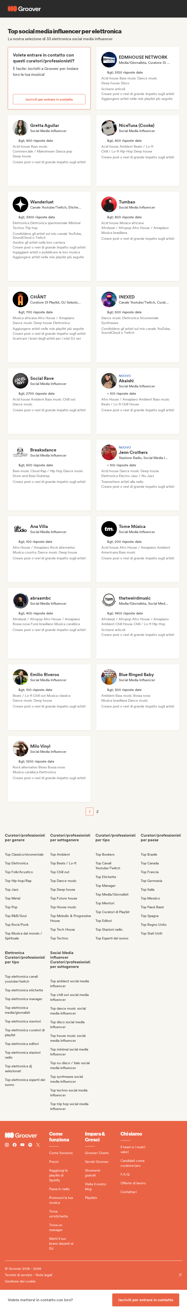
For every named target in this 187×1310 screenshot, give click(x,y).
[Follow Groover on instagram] (7, 1145)
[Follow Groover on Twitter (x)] (38, 1145)
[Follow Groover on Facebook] (15, 1145)
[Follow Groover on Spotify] (30, 1145)
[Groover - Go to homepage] (27, 1135)
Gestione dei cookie (20, 1281)
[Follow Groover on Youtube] (22, 1145)
